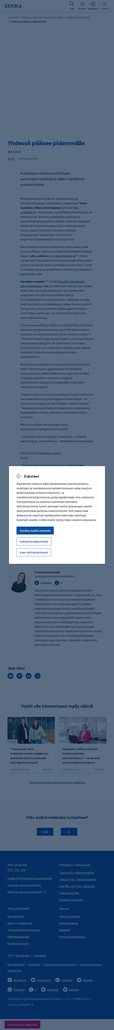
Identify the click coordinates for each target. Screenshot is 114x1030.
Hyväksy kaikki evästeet (35, 530)
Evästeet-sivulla (27, 520)
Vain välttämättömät (34, 552)
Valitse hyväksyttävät (34, 541)
